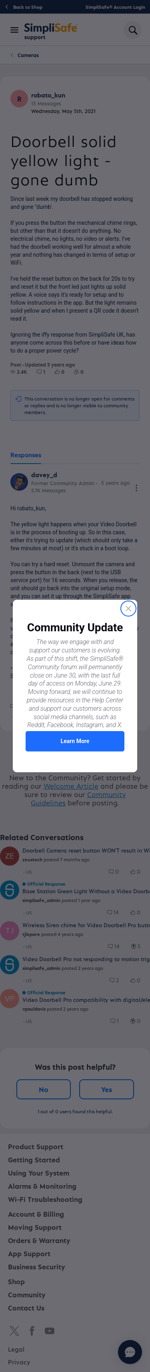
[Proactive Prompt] (75, 686)
